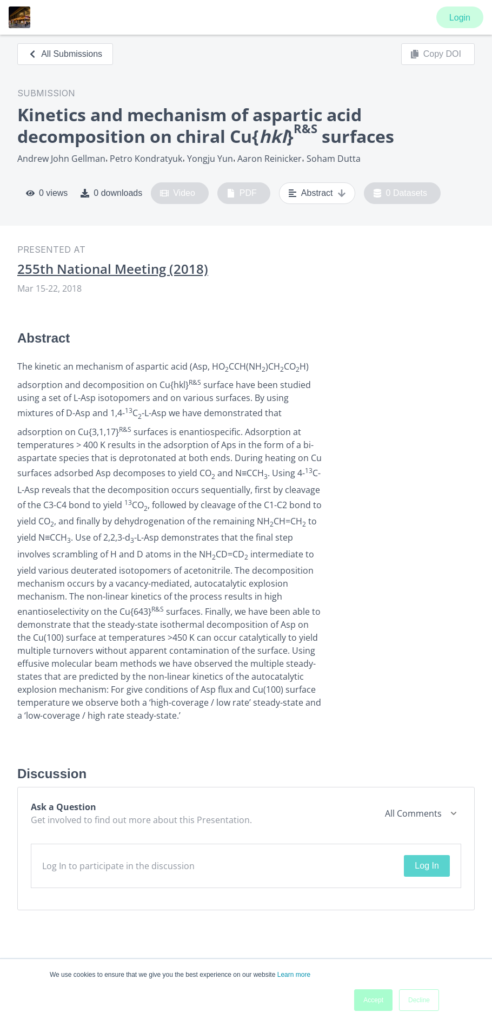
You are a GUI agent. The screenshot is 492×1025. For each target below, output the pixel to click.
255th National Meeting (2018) (112, 269)
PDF (242, 193)
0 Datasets (400, 193)
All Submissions (65, 53)
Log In (426, 865)
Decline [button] (419, 1000)
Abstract (317, 193)
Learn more (293, 974)
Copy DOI (435, 54)
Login (459, 17)
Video (177, 193)
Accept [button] (373, 1000)
